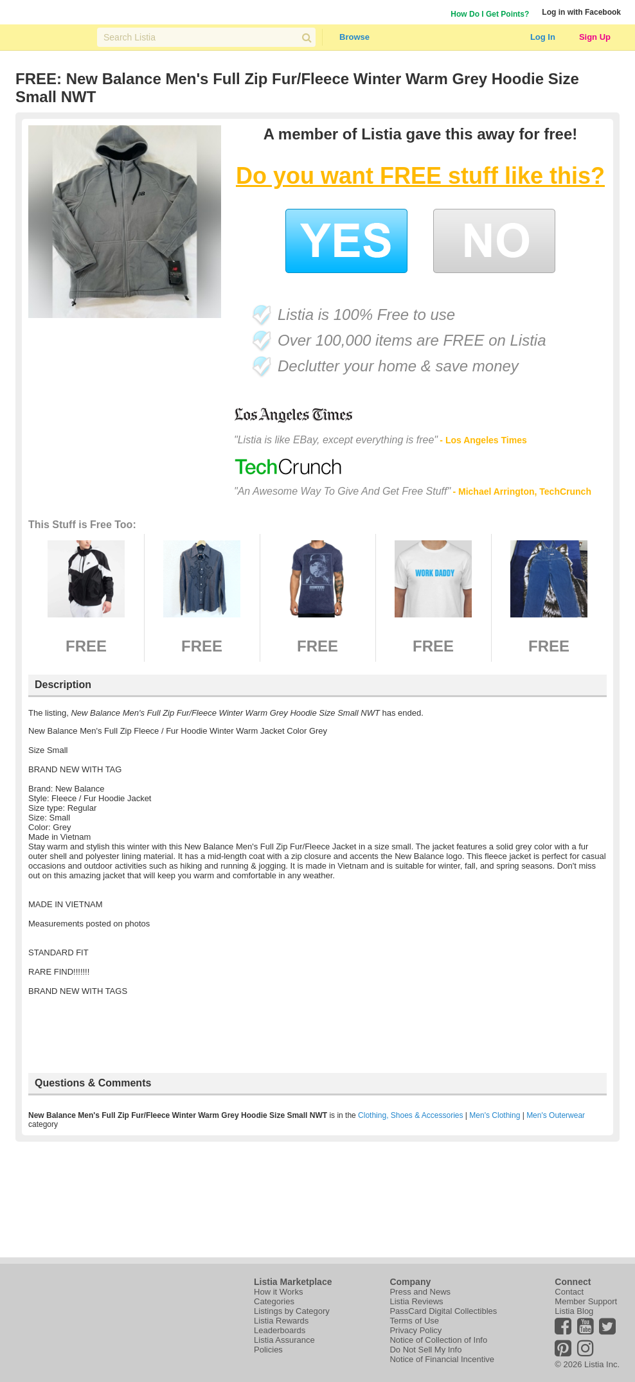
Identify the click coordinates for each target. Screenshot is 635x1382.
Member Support (586, 1301)
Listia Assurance (284, 1340)
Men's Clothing (494, 1115)
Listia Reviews (416, 1301)
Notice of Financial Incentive (441, 1359)
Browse (354, 37)
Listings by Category (292, 1311)
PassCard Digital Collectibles (443, 1311)
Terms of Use (414, 1320)
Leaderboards (279, 1330)
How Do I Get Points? (490, 14)
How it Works (278, 1292)
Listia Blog (574, 1311)
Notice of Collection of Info (438, 1340)
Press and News (420, 1292)
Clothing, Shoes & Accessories (410, 1115)
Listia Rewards (281, 1320)
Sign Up (595, 37)
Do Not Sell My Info (425, 1349)
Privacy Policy (415, 1330)
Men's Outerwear (555, 1115)
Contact (569, 1292)
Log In (542, 37)
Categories (274, 1301)
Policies (268, 1349)
